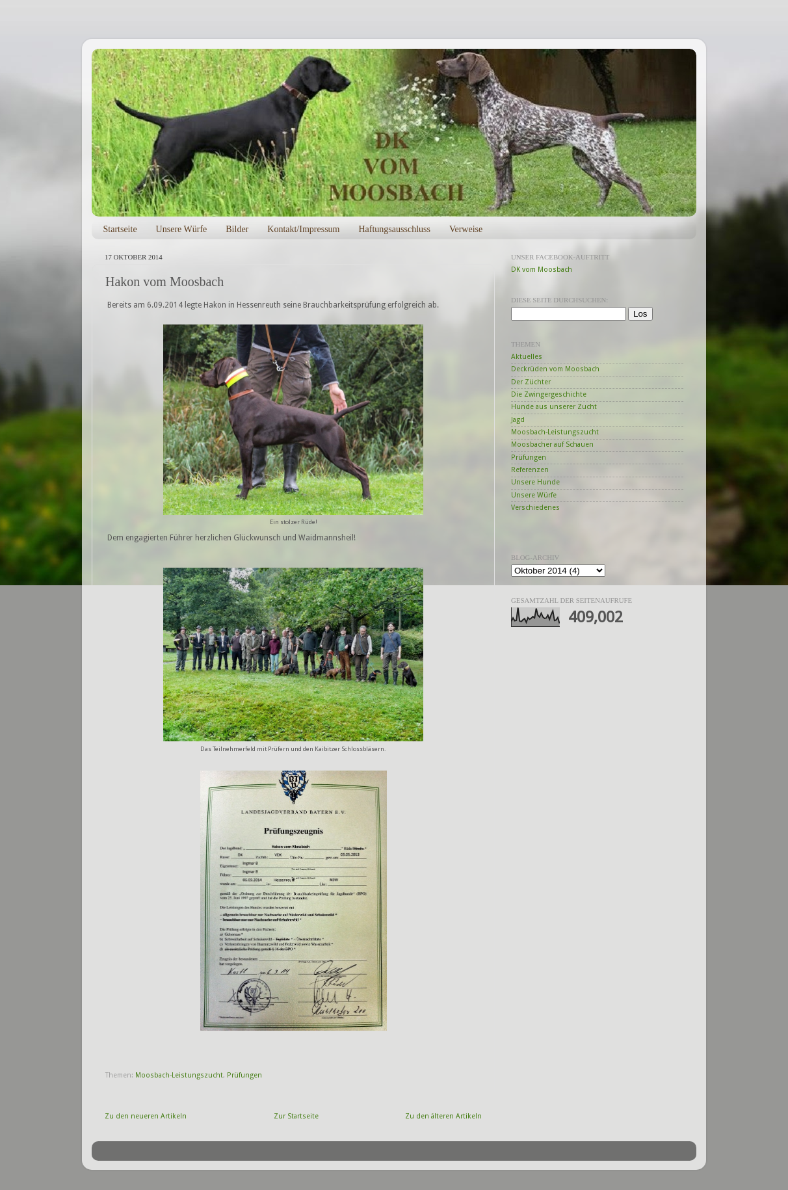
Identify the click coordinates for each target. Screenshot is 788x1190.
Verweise (465, 229)
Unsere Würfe (181, 229)
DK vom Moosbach (541, 269)
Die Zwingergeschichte (548, 394)
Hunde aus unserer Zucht (554, 407)
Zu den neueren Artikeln (146, 1116)
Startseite (120, 229)
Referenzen (530, 470)
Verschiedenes (535, 507)
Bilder (237, 229)
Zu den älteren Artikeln (443, 1116)
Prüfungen (244, 1075)
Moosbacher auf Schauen (552, 444)
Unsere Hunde (535, 482)
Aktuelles (526, 356)
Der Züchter (531, 382)
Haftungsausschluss (394, 229)
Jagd (518, 420)
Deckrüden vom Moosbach (555, 369)
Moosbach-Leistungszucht (179, 1075)
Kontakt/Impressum (303, 229)
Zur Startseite (296, 1116)
